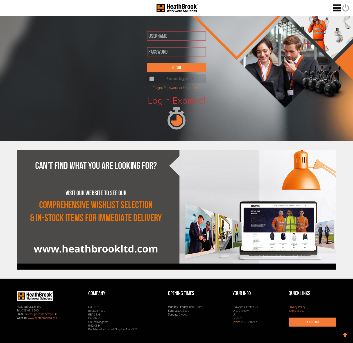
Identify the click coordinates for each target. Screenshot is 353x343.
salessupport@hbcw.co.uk (41, 314)
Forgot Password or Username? (176, 88)
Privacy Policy (297, 307)
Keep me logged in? (179, 78)
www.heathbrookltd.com (43, 318)
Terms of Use (296, 310)
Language (312, 322)
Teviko (236, 322)
